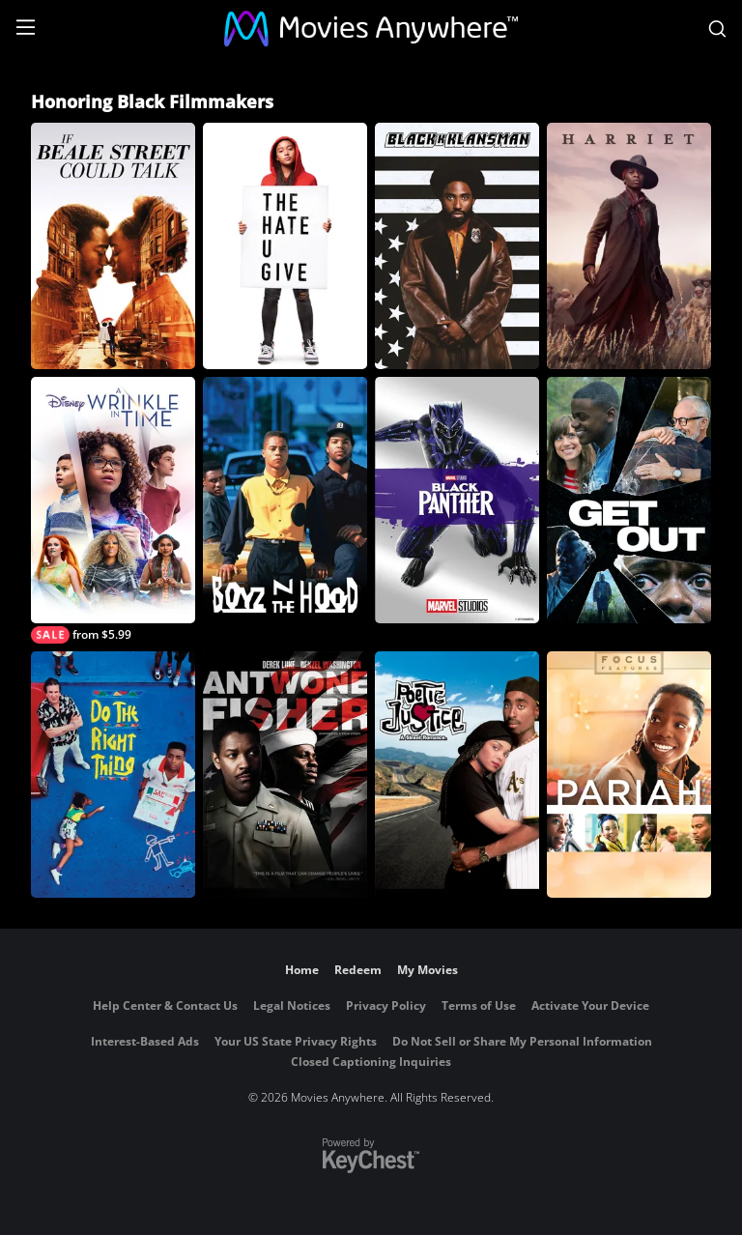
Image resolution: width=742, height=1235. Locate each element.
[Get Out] (629, 500)
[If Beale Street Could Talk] (113, 246)
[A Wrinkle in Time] (113, 510)
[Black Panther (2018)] (457, 500)
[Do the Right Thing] (113, 774)
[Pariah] (629, 774)
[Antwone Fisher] (285, 774)
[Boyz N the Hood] (285, 500)
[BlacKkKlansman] (457, 246)
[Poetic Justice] (457, 774)
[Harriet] (629, 246)
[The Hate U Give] (285, 246)
